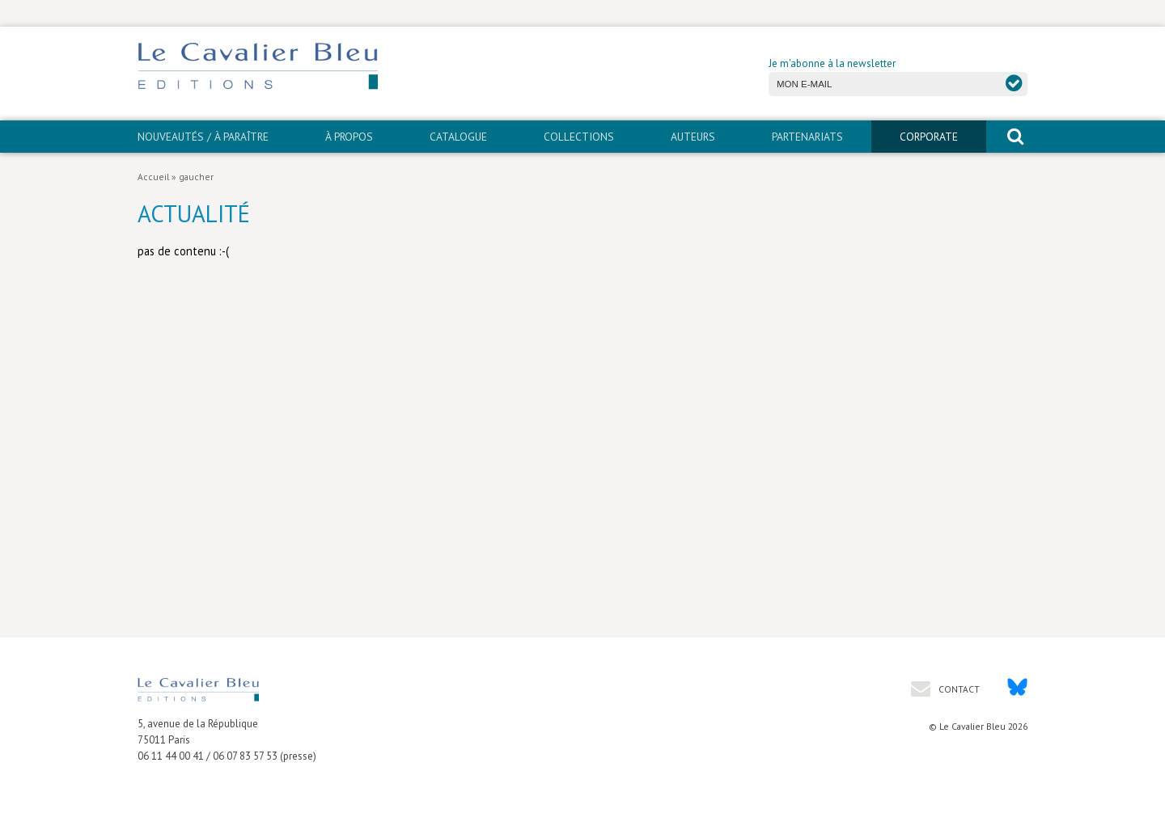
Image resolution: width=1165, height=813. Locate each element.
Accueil (153, 177)
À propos (349, 136)
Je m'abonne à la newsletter (832, 63)
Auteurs (693, 136)
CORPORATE (929, 136)
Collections (579, 136)
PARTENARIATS (807, 136)
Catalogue (458, 136)
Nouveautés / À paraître (203, 136)
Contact (958, 689)
